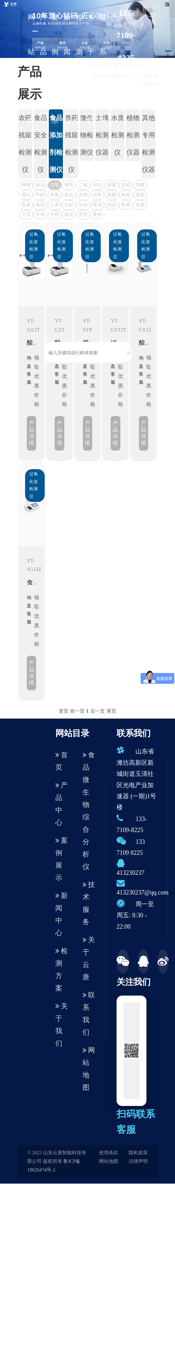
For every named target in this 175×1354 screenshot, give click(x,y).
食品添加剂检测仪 (56, 143)
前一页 (77, 711)
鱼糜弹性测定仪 (140, 205)
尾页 (111, 711)
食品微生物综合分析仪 (89, 810)
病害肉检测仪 (97, 195)
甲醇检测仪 (40, 195)
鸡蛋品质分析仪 (111, 205)
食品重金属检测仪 (40, 185)
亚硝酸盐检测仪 (125, 185)
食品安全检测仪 (40, 143)
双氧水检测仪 (54, 195)
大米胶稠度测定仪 (40, 215)
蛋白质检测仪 (26, 195)
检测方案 (79, 69)
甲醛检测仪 (140, 185)
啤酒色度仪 (97, 205)
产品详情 (31, 433)
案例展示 (55, 69)
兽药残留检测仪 (71, 143)
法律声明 (138, 1161)
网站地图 (89, 1068)
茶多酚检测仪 (26, 205)
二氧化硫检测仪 (83, 185)
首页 (63, 711)
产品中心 (43, 69)
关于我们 (90, 69)
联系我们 (102, 69)
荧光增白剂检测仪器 (83, 215)
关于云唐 (89, 958)
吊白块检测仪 (97, 185)
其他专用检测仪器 (148, 143)
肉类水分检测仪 (83, 195)
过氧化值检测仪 (54, 185)
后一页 (97, 711)
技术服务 (89, 903)
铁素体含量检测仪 (125, 205)
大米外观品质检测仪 (54, 205)
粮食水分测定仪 (125, 195)
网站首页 (31, 69)
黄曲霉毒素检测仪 (97, 215)
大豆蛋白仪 (26, 215)
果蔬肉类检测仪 (140, 195)
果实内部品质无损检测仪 (68, 215)
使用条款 (108, 1152)
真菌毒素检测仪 (111, 195)
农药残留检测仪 (25, 143)
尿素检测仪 (111, 185)
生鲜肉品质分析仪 (68, 205)
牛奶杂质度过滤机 (54, 215)
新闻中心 (67, 69)
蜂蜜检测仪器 (26, 185)
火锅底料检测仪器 (83, 205)
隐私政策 (138, 1152)
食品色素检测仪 (40, 205)
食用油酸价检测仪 (68, 185)
